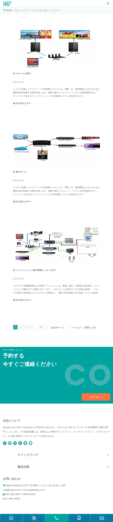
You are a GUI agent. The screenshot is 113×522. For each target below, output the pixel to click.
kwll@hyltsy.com (12, 489)
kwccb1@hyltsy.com (34, 489)
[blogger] (25, 443)
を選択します (90, 327)
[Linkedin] (10, 443)
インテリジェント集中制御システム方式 (35, 270)
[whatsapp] (30, 443)
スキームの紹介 (23, 73)
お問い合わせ (96, 396)
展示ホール (21, 171)
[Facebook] (5, 443)
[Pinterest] (15, 443)
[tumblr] (20, 443)
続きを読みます (22, 103)
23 (41, 327)
